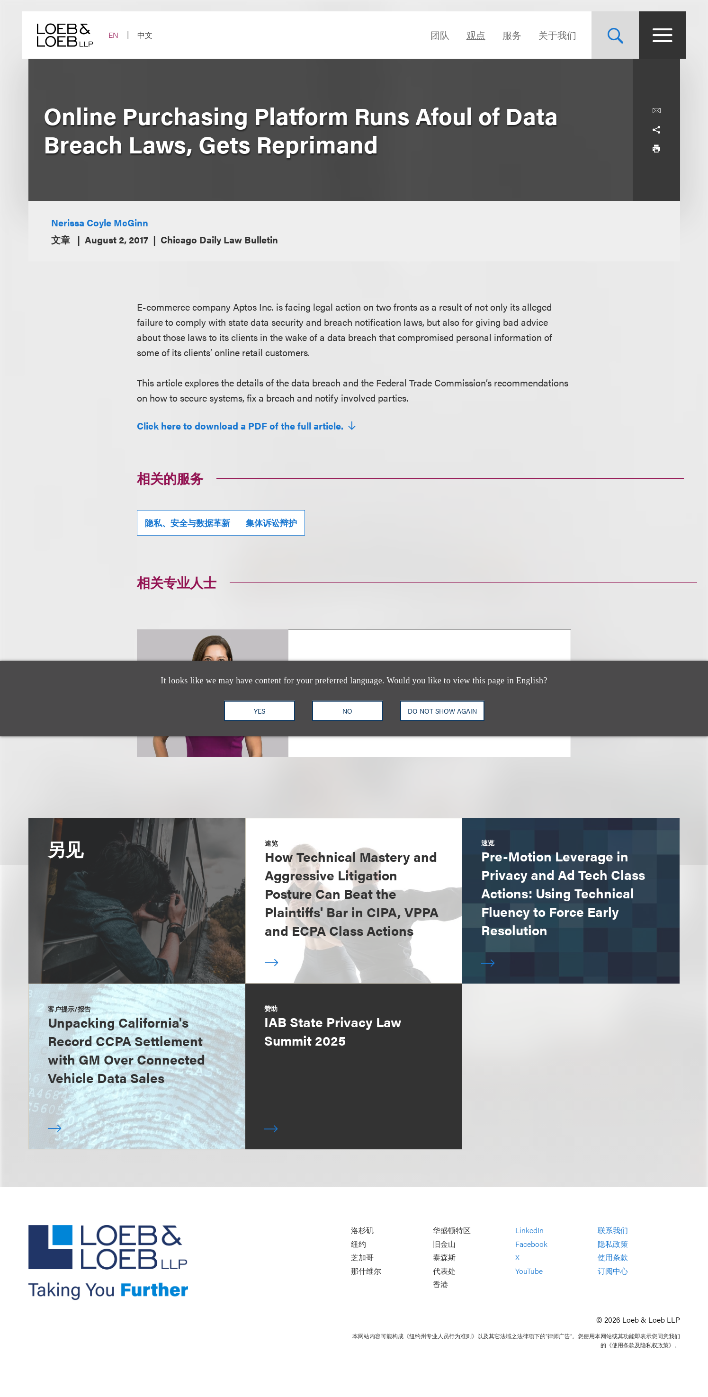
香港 (440, 1284)
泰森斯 (444, 1257)
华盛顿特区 (452, 1230)
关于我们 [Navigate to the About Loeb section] (551, 35)
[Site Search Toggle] (609, 35)
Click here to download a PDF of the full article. (241, 426)
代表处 (444, 1270)
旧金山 (444, 1243)
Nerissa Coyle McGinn (99, 222)
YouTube (529, 1270)
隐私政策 (613, 1243)
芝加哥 (362, 1257)
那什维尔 (366, 1270)
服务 (505, 35)
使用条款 (613, 1257)
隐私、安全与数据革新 (187, 522)
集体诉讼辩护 (271, 522)
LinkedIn (529, 1230)
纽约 (358, 1243)
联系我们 (613, 1230)
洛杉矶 (362, 1230)
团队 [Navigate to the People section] (433, 35)
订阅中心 (613, 1270)
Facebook (531, 1243)
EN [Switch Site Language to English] (120, 34)
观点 (469, 35)
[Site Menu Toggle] (656, 35)
